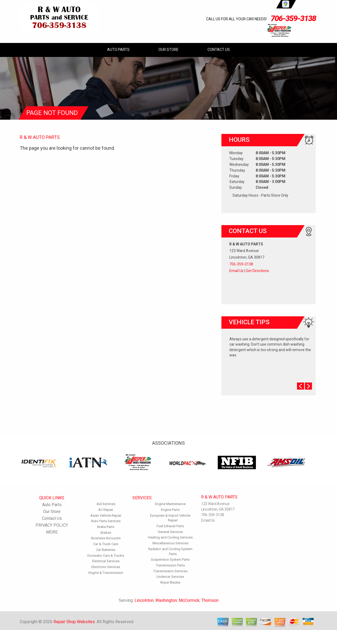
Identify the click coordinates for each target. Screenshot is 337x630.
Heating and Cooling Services (170, 537)
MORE (52, 532)
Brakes (106, 533)
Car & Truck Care (105, 544)
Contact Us (218, 49)
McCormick (189, 600)
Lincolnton (144, 600)
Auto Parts (118, 49)
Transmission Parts (170, 565)
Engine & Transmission (105, 573)
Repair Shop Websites (74, 621)
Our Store (168, 49)
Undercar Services (170, 577)
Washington (166, 600)
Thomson (210, 600)
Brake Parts (105, 527)
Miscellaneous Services (170, 543)
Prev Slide (300, 386)
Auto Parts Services (106, 521)
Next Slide (308, 386)
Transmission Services (170, 571)
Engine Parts (170, 510)
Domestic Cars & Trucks (105, 556)
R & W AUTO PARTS (40, 137)
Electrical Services (106, 561)
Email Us (236, 271)
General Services (170, 532)
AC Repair (105, 510)
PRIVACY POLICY (52, 525)
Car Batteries (105, 550)
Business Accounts (106, 538)
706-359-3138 (293, 18)
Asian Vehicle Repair (105, 515)
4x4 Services (105, 504)
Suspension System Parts (170, 559)
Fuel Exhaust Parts (170, 526)
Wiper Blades (170, 582)
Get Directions (257, 271)
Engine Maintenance (170, 504)
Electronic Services (105, 567)
